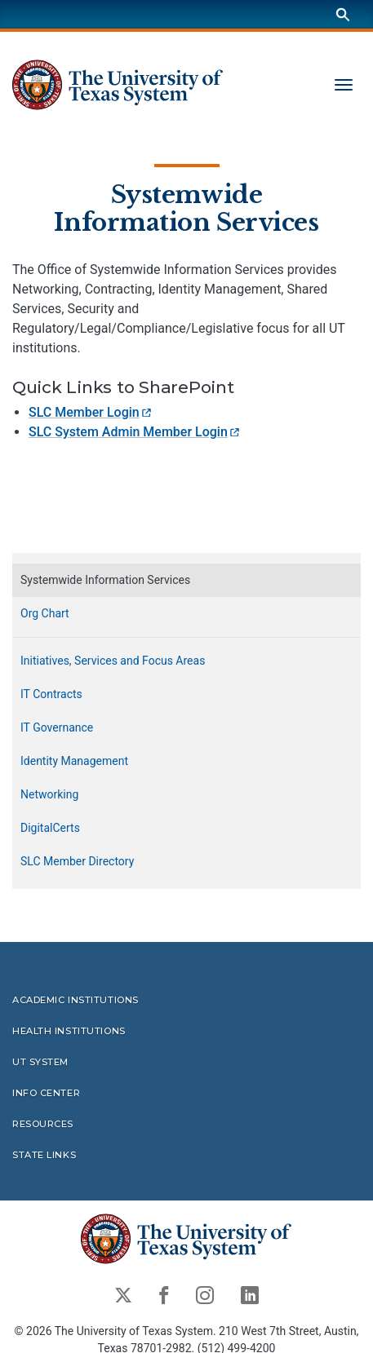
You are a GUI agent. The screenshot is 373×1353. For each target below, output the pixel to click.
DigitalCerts (50, 828)
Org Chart (44, 614)
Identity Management (74, 761)
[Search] (343, 14)
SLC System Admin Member (135, 432)
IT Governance (56, 728)
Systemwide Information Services (186, 208)
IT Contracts (51, 694)
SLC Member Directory (77, 862)
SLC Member (91, 413)
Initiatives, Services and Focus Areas (112, 661)
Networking (49, 795)
